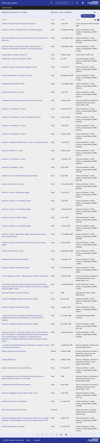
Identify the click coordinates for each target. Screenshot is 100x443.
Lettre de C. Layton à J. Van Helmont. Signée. (16, 201)
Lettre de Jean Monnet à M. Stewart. (13, 426)
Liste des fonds (6, 8)
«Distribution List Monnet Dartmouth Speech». (16, 385)
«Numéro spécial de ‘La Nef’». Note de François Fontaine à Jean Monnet (25, 276)
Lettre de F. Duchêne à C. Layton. (12, 151)
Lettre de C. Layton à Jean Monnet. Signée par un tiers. (19, 67)
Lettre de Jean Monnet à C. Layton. (13, 92)
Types (53, 19)
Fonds (87, 19)
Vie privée (37, 440)
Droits (28, 440)
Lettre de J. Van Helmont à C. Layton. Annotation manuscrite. (21, 117)
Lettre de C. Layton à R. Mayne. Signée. (14, 217)
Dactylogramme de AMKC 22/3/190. (13, 84)
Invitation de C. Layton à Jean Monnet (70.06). (16, 59)
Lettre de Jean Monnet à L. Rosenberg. (14, 401)
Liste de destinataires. (9, 360)
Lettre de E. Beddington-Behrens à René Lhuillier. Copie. (20, 393)
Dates (63, 19)
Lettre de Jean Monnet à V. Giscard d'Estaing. (16, 368)
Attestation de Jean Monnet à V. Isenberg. (15, 259)
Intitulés (4, 19)
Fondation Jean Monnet (15, 440)
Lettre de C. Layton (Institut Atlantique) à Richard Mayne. (20, 176)
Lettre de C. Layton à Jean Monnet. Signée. (16, 192)
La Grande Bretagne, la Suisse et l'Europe (15, 293)
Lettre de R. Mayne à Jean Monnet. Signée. (16, 268)
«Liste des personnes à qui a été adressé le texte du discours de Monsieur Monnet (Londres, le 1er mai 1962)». (22, 377)
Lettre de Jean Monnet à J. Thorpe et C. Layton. (17, 75)
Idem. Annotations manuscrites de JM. (14, 410)
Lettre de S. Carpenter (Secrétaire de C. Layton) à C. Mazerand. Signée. (25, 142)
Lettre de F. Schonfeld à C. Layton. (13, 167)
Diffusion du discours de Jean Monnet (14, 351)
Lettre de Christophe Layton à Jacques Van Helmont (18, 24)
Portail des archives (9, 3)
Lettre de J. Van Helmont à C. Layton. (14, 109)
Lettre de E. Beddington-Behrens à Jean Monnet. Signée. (20, 299)
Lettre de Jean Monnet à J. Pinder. (13, 251)
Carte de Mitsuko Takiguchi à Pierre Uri (14, 55)
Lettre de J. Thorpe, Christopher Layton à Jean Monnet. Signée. (22, 30)
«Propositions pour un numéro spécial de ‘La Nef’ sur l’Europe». (22, 100)
